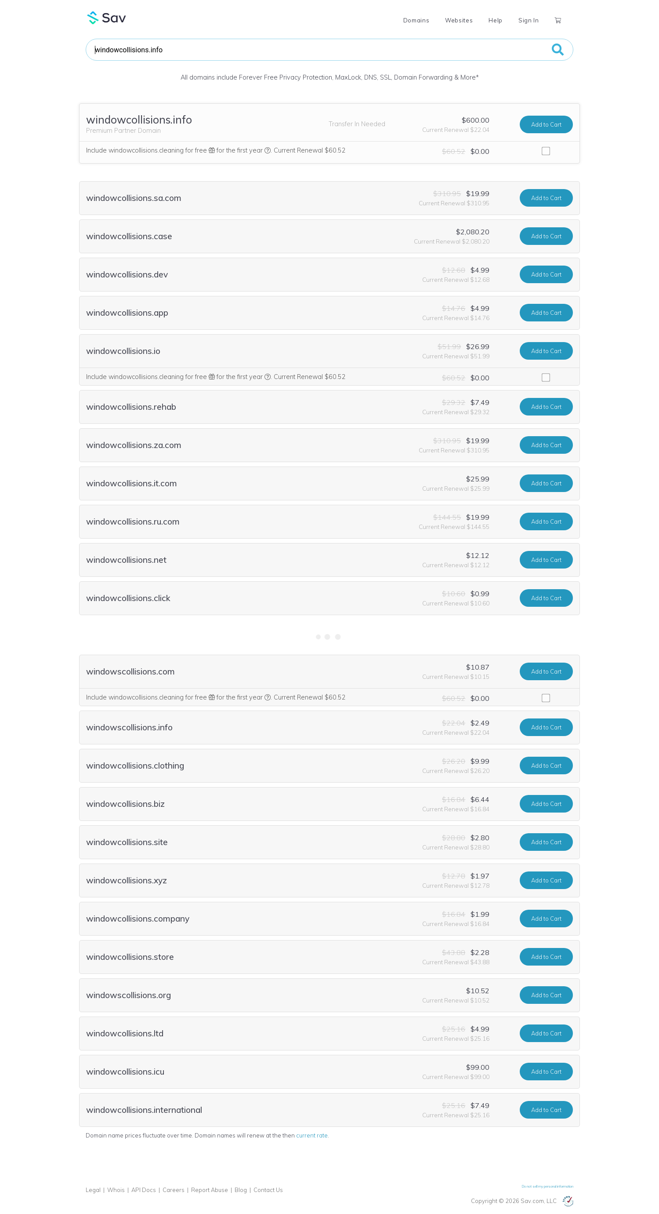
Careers (174, 1189)
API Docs (143, 1189)
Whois (116, 1189)
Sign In (528, 20)
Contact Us (268, 1189)
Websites (459, 20)
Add (546, 124)
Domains (416, 20)
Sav (107, 17)
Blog (241, 1189)
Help (496, 20)
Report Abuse (209, 1189)
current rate (312, 1135)
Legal (93, 1189)
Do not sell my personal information (547, 1186)
